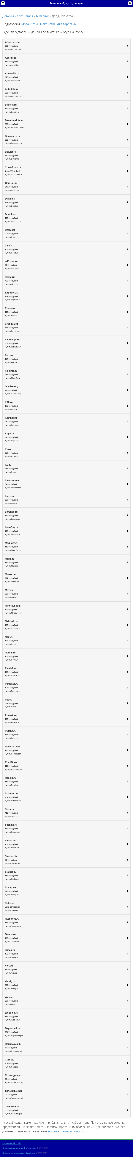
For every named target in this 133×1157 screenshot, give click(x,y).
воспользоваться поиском (66, 1131)
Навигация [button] (3, 3)
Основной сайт (11, 1143)
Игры (34, 24)
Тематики (42, 16)
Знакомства (47, 24)
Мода (25, 24)
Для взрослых (66, 24)
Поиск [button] (130, 3)
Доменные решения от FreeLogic (18, 1153)
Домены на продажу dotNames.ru (19, 1148)
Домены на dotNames (17, 16)
